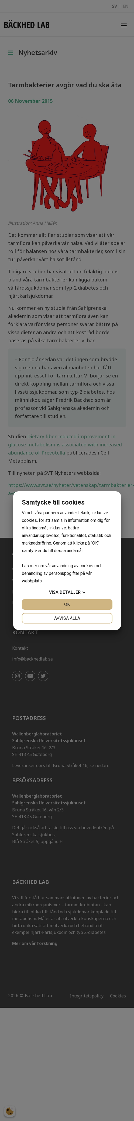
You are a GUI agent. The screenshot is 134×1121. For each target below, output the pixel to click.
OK (67, 604)
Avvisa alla (67, 618)
